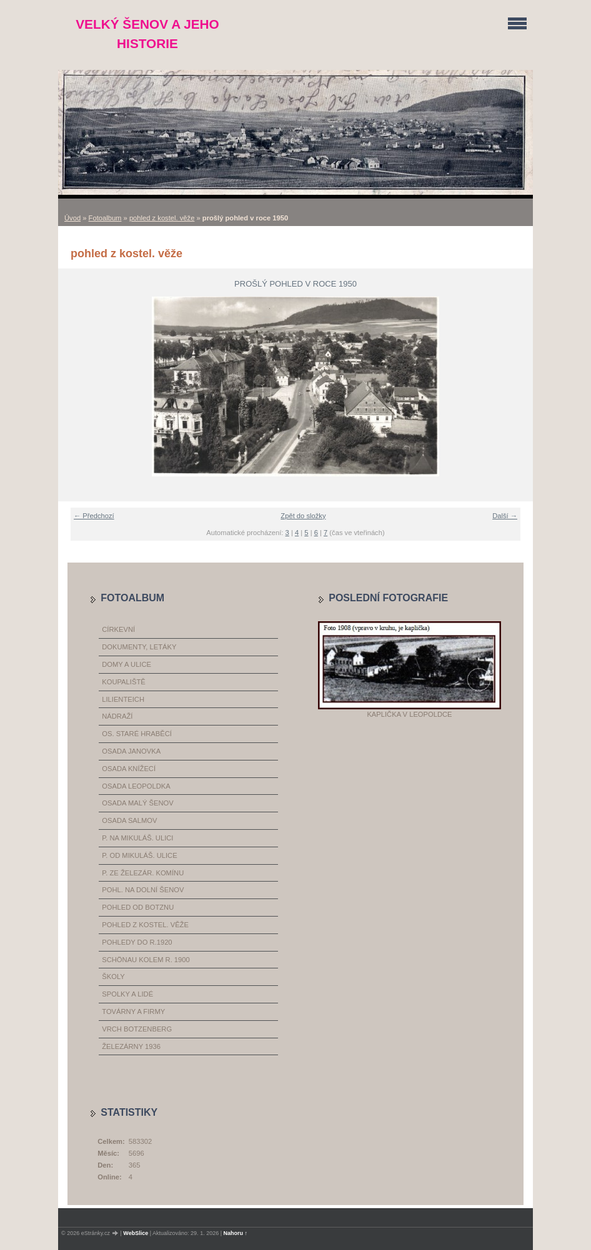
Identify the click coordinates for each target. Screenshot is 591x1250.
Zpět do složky (303, 515)
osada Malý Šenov (137, 803)
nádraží (117, 716)
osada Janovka (131, 751)
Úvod (72, 218)
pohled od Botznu (138, 907)
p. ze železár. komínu (143, 873)
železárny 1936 (131, 1046)
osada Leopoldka (136, 786)
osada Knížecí (129, 768)
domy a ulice (126, 664)
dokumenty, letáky (139, 647)
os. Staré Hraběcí (137, 733)
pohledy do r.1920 (137, 942)
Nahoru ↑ (236, 1233)
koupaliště (123, 682)
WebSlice (135, 1233)
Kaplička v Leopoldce (409, 714)
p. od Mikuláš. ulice (139, 855)
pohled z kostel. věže (161, 218)
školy (113, 976)
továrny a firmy (133, 1011)
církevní (118, 629)
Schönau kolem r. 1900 (146, 959)
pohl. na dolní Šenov (143, 889)
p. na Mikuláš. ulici (137, 838)
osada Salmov (129, 820)
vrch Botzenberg (137, 1029)
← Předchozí (94, 515)
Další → (504, 515)
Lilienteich (123, 699)
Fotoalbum (105, 218)
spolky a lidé (127, 994)
